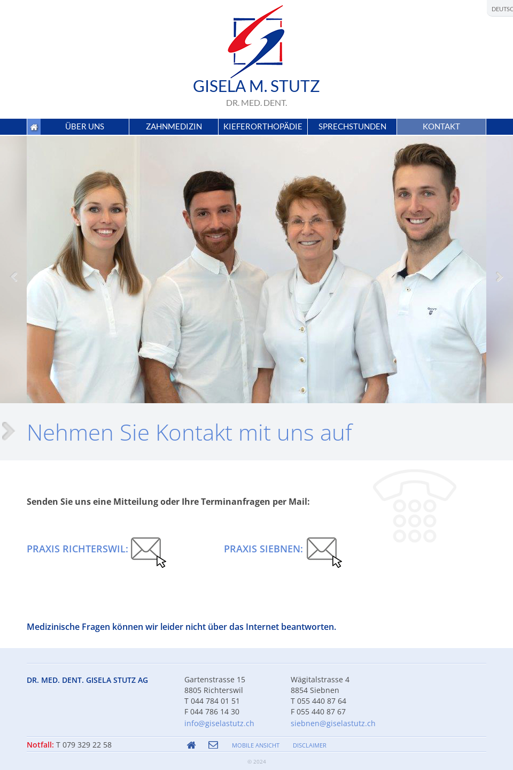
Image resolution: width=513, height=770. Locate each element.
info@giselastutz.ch (219, 723)
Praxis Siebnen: (263, 548)
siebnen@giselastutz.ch (333, 723)
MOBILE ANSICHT (255, 745)
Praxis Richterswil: (77, 548)
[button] (85, 127)
